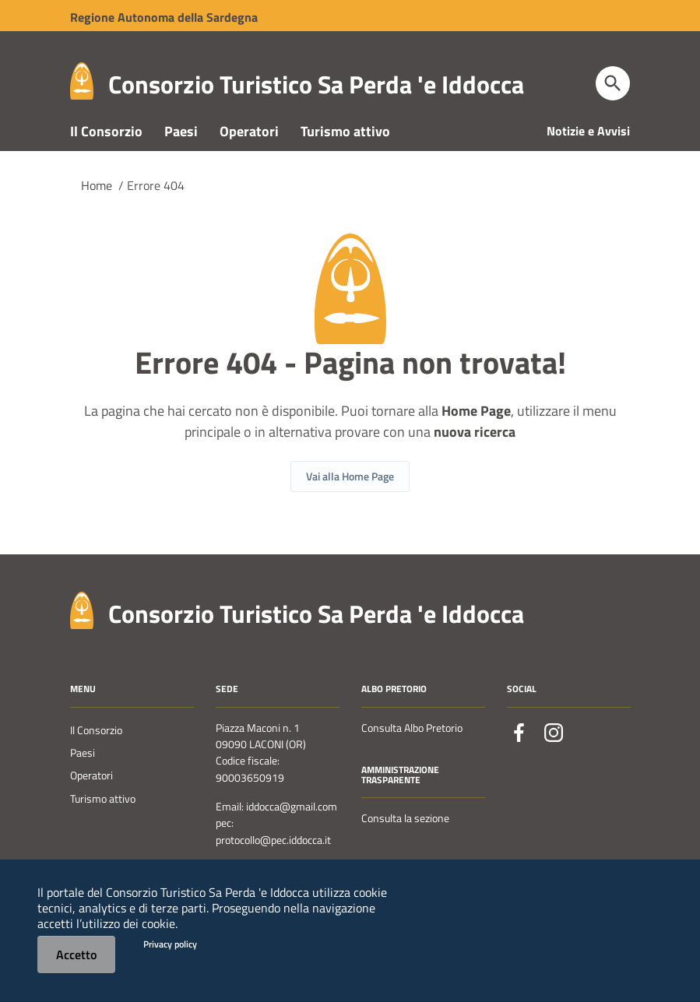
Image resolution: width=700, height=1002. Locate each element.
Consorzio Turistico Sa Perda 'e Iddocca (316, 84)
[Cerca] (613, 83)
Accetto (76, 954)
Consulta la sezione (405, 842)
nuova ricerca (474, 455)
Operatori (249, 154)
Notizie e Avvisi (588, 154)
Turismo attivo (345, 154)
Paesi (181, 154)
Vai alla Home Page (350, 500)
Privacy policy (170, 944)
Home (96, 208)
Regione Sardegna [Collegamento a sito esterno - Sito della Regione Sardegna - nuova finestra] (164, 17)
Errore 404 (156, 208)
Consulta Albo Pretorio (412, 751)
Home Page (476, 434)
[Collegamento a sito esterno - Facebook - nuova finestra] (519, 756)
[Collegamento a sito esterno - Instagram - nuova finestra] (553, 756)
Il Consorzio (106, 154)
